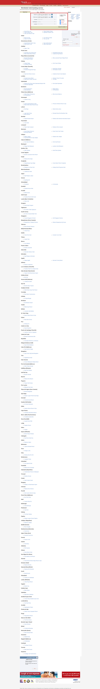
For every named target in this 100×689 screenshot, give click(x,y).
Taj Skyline (26, 184)
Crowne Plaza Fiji (27, 501)
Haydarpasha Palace (28, 607)
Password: (64, 42)
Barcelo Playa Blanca (28, 58)
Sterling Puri (26, 323)
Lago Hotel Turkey (28, 113)
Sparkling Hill (27, 180)
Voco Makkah (27, 243)
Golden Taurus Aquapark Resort (31, 611)
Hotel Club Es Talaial (28, 349)
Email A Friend (77, 681)
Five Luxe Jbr (46, 38)
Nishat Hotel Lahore (57, 109)
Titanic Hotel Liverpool (28, 127)
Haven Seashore (27, 328)
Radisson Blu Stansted (29, 569)
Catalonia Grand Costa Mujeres (59, 73)
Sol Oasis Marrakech (28, 404)
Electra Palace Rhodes (29, 433)
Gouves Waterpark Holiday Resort (31, 361)
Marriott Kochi (27, 573)
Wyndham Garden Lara (48, 32)
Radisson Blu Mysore (28, 378)
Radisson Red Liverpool (58, 127)
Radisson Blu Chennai (29, 488)
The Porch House (27, 619)
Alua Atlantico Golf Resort (29, 556)
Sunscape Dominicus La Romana (31, 340)
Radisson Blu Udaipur (57, 136)
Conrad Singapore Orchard (29, 218)
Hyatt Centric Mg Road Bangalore (31, 353)
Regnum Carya (73, 18)
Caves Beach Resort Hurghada (59, 163)
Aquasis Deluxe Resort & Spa (30, 408)
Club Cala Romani (56, 141)
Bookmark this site (76, 682)
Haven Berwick (27, 624)
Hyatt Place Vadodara (28, 594)
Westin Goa (26, 586)
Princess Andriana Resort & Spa (59, 103)
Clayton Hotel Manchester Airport (31, 273)
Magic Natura (55, 88)
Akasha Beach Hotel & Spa (30, 43)
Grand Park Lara (27, 31)
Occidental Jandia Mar (29, 416)
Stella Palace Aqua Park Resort (30, 290)
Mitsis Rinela (27, 590)
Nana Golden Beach (48, 43)
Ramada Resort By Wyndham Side (60, 113)
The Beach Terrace (28, 645)
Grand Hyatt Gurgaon (28, 205)
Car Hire (50, 5)
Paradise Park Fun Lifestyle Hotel (31, 268)
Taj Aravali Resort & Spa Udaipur (31, 137)
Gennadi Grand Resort (29, 400)
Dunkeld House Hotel (28, 188)
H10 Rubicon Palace (28, 59)
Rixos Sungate (27, 526)
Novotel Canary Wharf (28, 78)
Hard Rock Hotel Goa (28, 438)
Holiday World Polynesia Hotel (59, 167)
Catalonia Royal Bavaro (58, 53)
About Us (59, 3)
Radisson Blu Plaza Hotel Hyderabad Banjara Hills (34, 83)
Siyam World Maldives (28, 345)
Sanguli (25, 429)
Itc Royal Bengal (27, 298)
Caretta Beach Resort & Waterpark (31, 471)
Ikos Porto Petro (27, 497)
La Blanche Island (28, 281)
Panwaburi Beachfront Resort (30, 412)
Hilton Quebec (27, 150)
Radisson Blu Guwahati (29, 467)
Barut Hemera (27, 114)
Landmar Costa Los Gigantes (30, 332)
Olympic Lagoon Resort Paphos (30, 518)
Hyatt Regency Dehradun (29, 256)
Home (33, 3)
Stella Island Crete (28, 44)
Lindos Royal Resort (28, 581)
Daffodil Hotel (27, 636)
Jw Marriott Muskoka (28, 628)
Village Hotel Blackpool (29, 146)
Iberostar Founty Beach (58, 260)
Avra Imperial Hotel (28, 463)
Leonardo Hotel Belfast (29, 311)
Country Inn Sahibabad (29, 577)
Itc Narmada (55, 184)
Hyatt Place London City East (30, 79)
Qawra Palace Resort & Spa (30, 315)
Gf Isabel (26, 68)
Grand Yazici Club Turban (58, 131)
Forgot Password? (66, 44)
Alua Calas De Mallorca (29, 141)
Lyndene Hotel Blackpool (58, 146)
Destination (33, 12)
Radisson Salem (27, 442)
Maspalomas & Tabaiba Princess (31, 222)
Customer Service (50, 3)
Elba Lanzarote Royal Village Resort (60, 58)
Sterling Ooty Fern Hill (28, 454)
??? (62, 26)
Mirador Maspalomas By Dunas (59, 222)
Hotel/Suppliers (54, 679)
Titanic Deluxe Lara (28, 32)
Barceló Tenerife (27, 374)
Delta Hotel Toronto (28, 649)
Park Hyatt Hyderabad (57, 83)
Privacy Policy (38, 679)
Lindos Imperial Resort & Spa (30, 103)
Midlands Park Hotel (28, 387)
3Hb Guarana (27, 548)
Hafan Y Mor (26, 48)
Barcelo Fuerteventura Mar (29, 336)
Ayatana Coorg (27, 99)
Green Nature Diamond (29, 131)
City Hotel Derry (27, 603)
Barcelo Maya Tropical (29, 285)
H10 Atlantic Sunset (57, 69)
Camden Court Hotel (57, 235)
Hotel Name (42, 12)
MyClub (39, 3)
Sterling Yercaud (27, 476)
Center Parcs (27, 230)
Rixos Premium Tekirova (29, 226)
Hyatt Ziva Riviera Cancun (29, 73)
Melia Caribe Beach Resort (29, 53)
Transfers (54, 5)
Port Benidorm (56, 89)
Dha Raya (26, 109)
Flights (47, 5)
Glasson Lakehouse (28, 264)
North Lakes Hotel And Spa (30, 493)
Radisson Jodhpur (28, 522)
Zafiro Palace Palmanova (29, 94)
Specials (36, 3)
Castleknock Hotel (28, 171)
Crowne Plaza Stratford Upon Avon (31, 598)
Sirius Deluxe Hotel (28, 552)
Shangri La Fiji (27, 450)
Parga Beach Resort (28, 615)
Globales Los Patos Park (29, 167)
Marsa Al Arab (27, 37)
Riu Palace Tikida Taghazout (30, 209)
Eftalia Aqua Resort (28, 306)
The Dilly (54, 79)
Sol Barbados (27, 641)
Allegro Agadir (27, 260)
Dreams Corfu (27, 539)
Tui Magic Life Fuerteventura (30, 653)
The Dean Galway (28, 514)
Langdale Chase (27, 459)
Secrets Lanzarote (28, 247)
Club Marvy (26, 543)
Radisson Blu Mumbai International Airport (61, 118)
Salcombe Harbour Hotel (29, 251)
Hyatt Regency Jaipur (28, 175)
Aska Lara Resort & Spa (29, 33)
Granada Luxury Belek (73, 15)
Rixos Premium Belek (78, 17)
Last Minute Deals (35, 5)
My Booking (44, 3)
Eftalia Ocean (27, 192)
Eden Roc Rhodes (28, 370)
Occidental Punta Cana (57, 52)
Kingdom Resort (27, 425)
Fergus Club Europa (28, 383)
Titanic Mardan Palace (48, 31)
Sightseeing (59, 5)
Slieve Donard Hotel (28, 632)
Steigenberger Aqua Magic (29, 163)
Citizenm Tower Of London (58, 78)
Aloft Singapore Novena (58, 218)
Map (37, 12)
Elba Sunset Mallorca (57, 94)
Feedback (49, 679)
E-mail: (64, 40)
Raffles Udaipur (27, 136)
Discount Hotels (47, 682)
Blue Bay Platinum (28, 132)
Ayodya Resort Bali (28, 421)
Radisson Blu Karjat (28, 158)
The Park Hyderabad (28, 84)
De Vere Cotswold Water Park (30, 213)
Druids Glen (26, 531)
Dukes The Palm (27, 38)
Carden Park (26, 239)
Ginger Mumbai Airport (29, 118)
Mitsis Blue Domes (28, 319)
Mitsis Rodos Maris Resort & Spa (31, 104)
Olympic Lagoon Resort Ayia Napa (31, 395)
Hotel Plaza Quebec (57, 150)
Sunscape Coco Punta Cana (30, 52)
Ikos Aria (26, 277)
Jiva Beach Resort (28, 64)
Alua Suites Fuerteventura (29, 294)
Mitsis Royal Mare (47, 44)
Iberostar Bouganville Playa (30, 69)
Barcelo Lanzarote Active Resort (31, 154)
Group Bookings (42, 5)
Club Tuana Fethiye (57, 63)
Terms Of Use (44, 679)
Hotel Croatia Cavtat (28, 480)
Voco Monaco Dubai (48, 37)
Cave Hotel (26, 122)
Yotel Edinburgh (27, 505)
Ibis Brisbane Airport (28, 302)
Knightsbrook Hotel (28, 357)
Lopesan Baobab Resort (29, 446)
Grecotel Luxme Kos (28, 535)
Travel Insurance (65, 5)
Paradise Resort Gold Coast (30, 196)
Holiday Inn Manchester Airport (30, 484)
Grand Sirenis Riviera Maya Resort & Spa (32, 560)
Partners (55, 3)
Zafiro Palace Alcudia (28, 366)
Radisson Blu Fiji (27, 564)
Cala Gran (26, 509)
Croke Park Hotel (27, 235)
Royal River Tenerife (57, 68)
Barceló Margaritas (28, 391)
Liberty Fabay (27, 63)
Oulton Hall (26, 201)
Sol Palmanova (27, 95)
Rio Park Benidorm (28, 88)
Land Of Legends (78, 15)
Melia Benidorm (27, 89)
